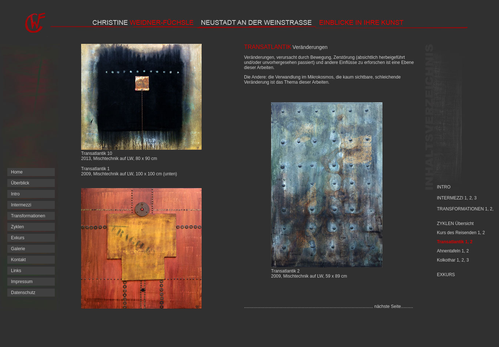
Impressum (22, 281)
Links (16, 270)
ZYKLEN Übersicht (455, 223)
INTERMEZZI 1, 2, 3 (457, 198)
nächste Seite (387, 306)
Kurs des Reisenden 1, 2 (461, 232)
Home (17, 172)
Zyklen (17, 226)
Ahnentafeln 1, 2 (453, 250)
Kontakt (18, 259)
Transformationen (28, 215)
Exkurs (17, 237)
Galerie (18, 248)
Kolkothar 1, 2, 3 (453, 260)
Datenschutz (23, 292)
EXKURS (446, 274)
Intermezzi (21, 204)
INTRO (443, 187)
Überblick (20, 183)
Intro (15, 194)
